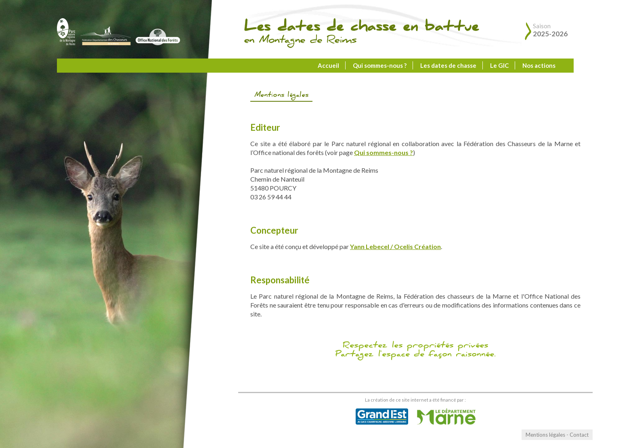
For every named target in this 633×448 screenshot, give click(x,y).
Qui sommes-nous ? (380, 65)
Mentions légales (545, 434)
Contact (579, 434)
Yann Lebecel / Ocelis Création (395, 246)
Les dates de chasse (448, 65)
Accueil (328, 65)
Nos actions (538, 65)
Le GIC (499, 65)
